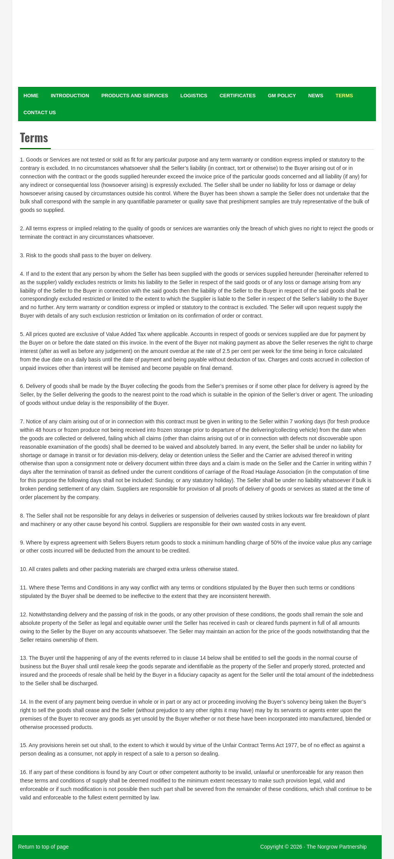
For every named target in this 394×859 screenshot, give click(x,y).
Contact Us (39, 112)
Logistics (193, 95)
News (315, 95)
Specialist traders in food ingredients (77, 42)
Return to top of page (43, 847)
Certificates (238, 95)
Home (30, 95)
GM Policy (282, 95)
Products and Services (134, 95)
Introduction (70, 95)
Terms (344, 95)
